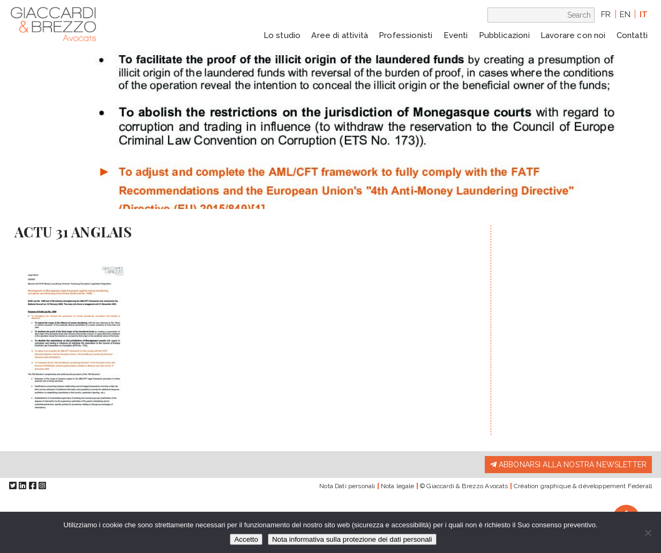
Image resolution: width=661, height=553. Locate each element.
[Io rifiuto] (647, 532)
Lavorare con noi (573, 35)
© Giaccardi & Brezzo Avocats (464, 486)
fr (606, 14)
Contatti (632, 35)
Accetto (246, 539)
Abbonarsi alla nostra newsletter (568, 464)
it (644, 14)
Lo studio (282, 35)
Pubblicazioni (504, 35)
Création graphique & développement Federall (583, 486)
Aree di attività (339, 35)
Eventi (456, 35)
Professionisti (405, 35)
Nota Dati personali (347, 486)
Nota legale (398, 486)
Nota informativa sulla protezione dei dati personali (352, 539)
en (625, 14)
